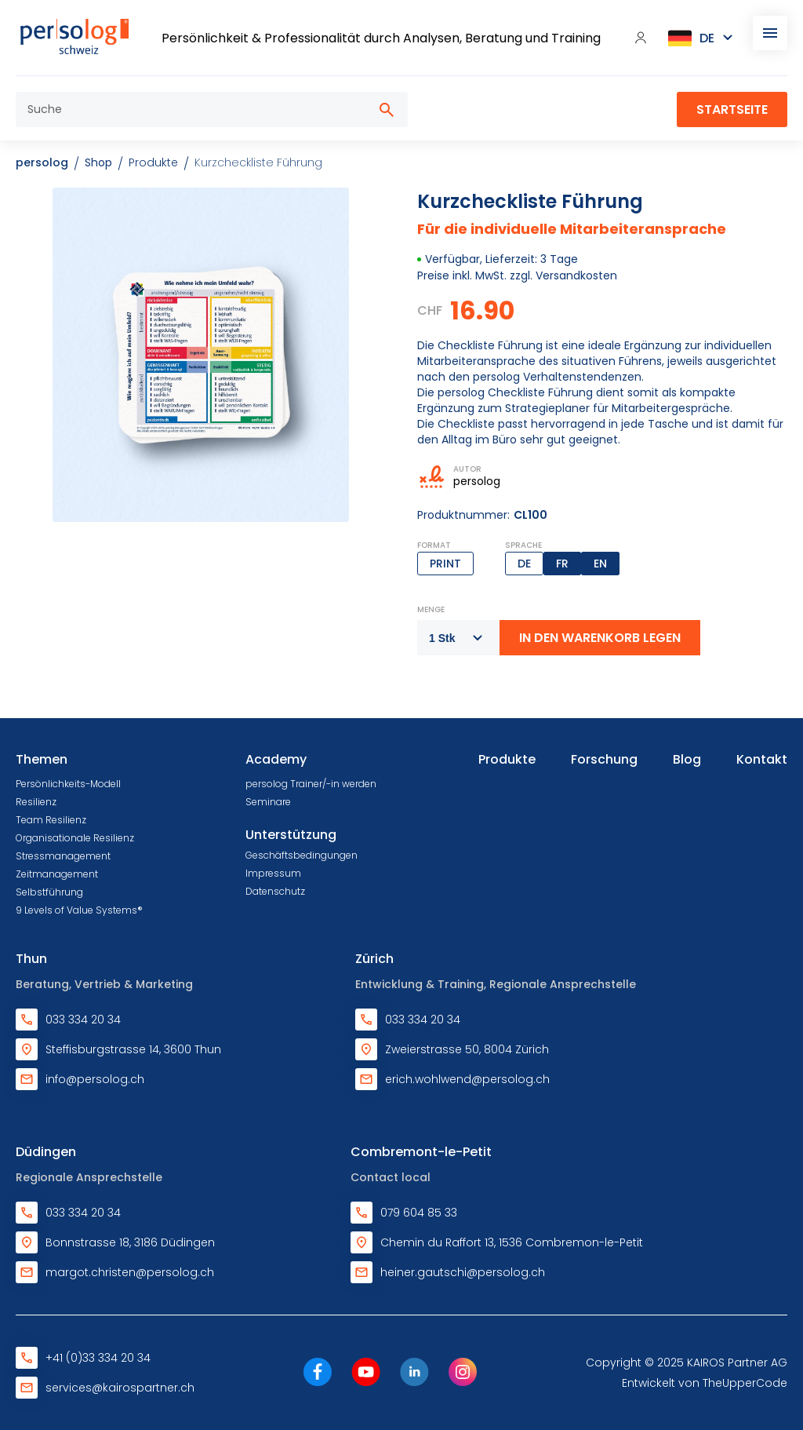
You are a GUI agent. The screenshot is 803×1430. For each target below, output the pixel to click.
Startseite (732, 109)
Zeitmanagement (57, 874)
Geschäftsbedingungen (301, 855)
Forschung (604, 759)
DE (524, 563)
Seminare (268, 801)
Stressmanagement (63, 856)
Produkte (507, 759)
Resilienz (36, 801)
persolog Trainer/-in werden (310, 783)
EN (600, 563)
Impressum (273, 873)
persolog (42, 162)
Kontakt (761, 759)
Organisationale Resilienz (75, 838)
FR (562, 563)
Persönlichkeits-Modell (68, 783)
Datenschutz (275, 891)
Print (445, 563)
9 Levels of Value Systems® (79, 910)
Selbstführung (49, 892)
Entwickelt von (704, 1383)
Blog (687, 759)
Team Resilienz (51, 819)
